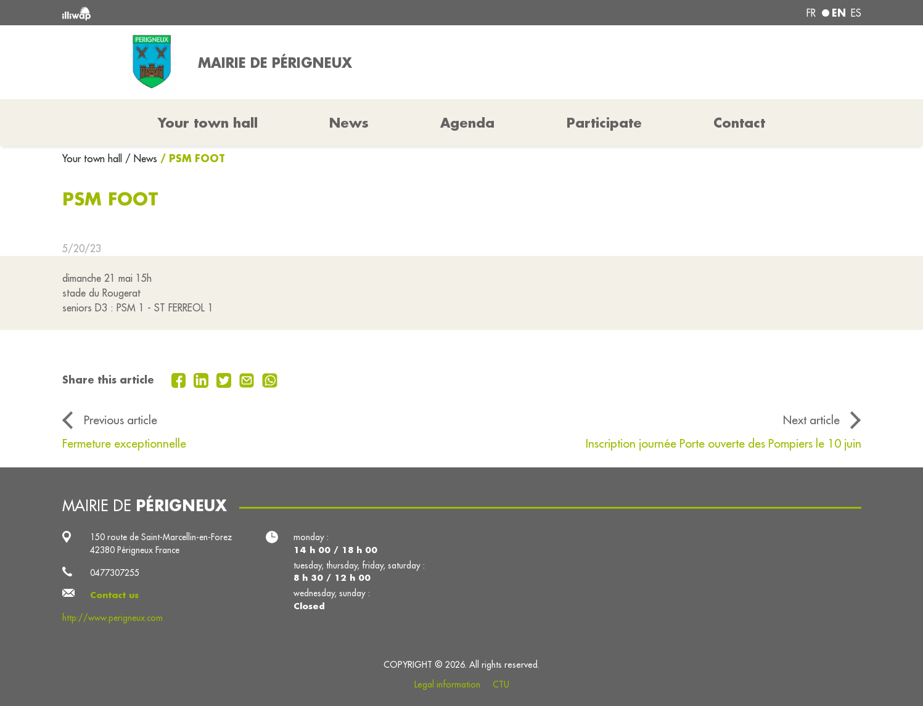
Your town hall (93, 158)
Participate (604, 122)
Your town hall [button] (208, 122)
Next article (811, 420)
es (856, 13)
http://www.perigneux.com (112, 617)
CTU (501, 684)
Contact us (114, 595)
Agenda (467, 122)
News (349, 122)
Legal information (447, 684)
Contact (739, 122)
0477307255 (114, 572)
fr (811, 13)
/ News (141, 158)
